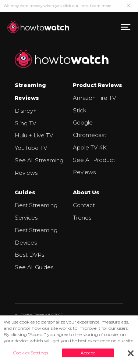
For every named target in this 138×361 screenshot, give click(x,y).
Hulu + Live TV (34, 135)
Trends (82, 217)
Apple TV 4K (90, 147)
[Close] (131, 353)
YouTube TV (31, 147)
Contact (84, 205)
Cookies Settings (30, 352)
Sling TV (25, 123)
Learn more (101, 5)
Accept (88, 352)
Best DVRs (29, 254)
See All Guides (34, 267)
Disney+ (25, 110)
